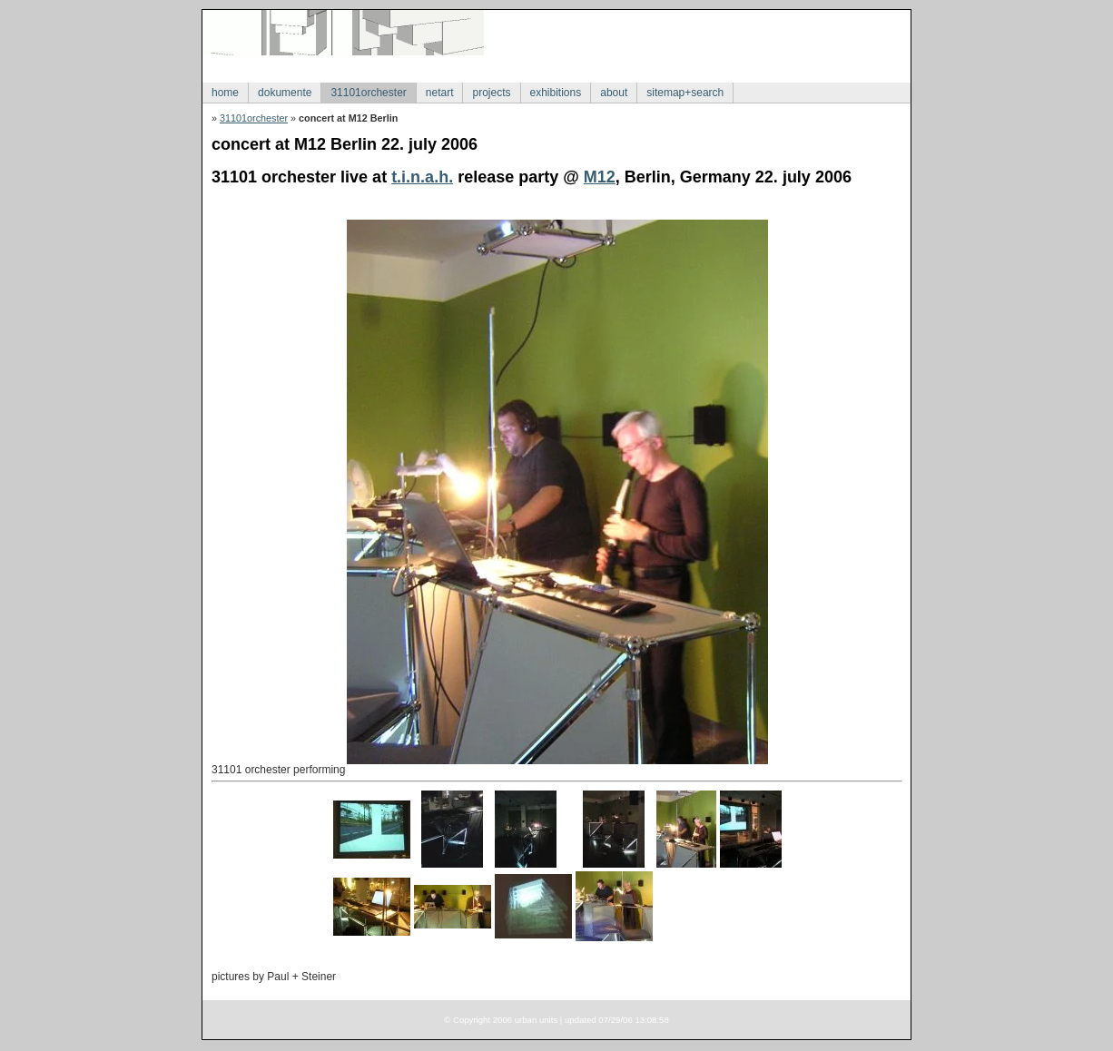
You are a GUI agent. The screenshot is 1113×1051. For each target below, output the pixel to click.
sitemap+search (685, 92)
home (225, 92)
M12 (600, 177)
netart (440, 92)
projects (491, 92)
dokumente (284, 92)
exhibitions (556, 92)
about (613, 92)
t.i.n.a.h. (422, 177)
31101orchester (368, 92)
